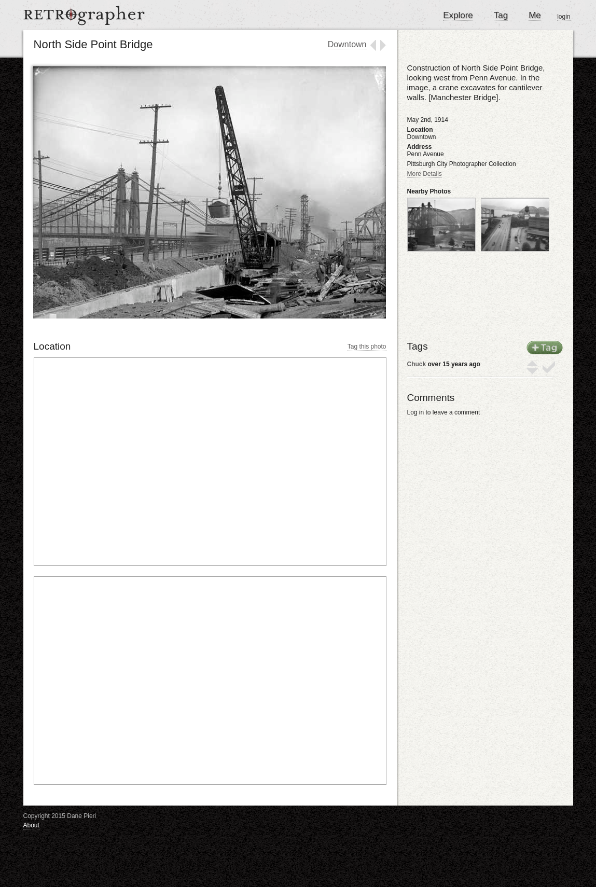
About (31, 825)
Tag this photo (367, 346)
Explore (458, 15)
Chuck (416, 364)
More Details (424, 173)
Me (535, 15)
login (563, 16)
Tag (501, 15)
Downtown (347, 44)
